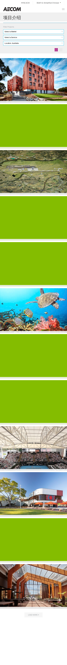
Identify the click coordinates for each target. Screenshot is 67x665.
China (12, 9)
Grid (56, 49)
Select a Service (11, 37)
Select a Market (10, 32)
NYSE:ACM (25, 3)
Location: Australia (12, 43)
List (60, 49)
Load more (33, 615)
